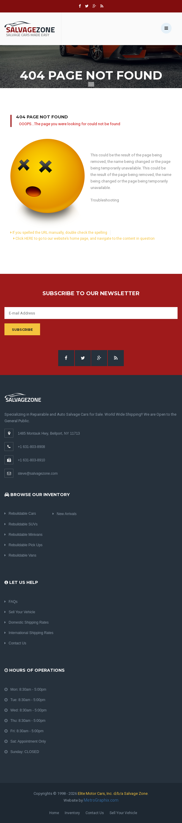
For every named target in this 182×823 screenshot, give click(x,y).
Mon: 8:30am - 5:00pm (25, 689)
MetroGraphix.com (101, 800)
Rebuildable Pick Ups (23, 545)
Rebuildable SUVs (20, 524)
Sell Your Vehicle (19, 612)
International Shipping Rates (28, 633)
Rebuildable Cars (20, 513)
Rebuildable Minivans (23, 535)
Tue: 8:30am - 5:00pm (24, 700)
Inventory (72, 813)
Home (54, 813)
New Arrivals (65, 514)
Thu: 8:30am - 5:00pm (24, 721)
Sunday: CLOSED (21, 752)
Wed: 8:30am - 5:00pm (25, 710)
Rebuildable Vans (20, 555)
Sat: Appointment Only (25, 741)
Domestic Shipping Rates (26, 622)
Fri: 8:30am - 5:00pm (23, 731)
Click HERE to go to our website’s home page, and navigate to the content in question (84, 238)
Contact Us (15, 643)
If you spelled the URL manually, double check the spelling (58, 233)
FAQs (11, 602)
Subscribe (22, 330)
